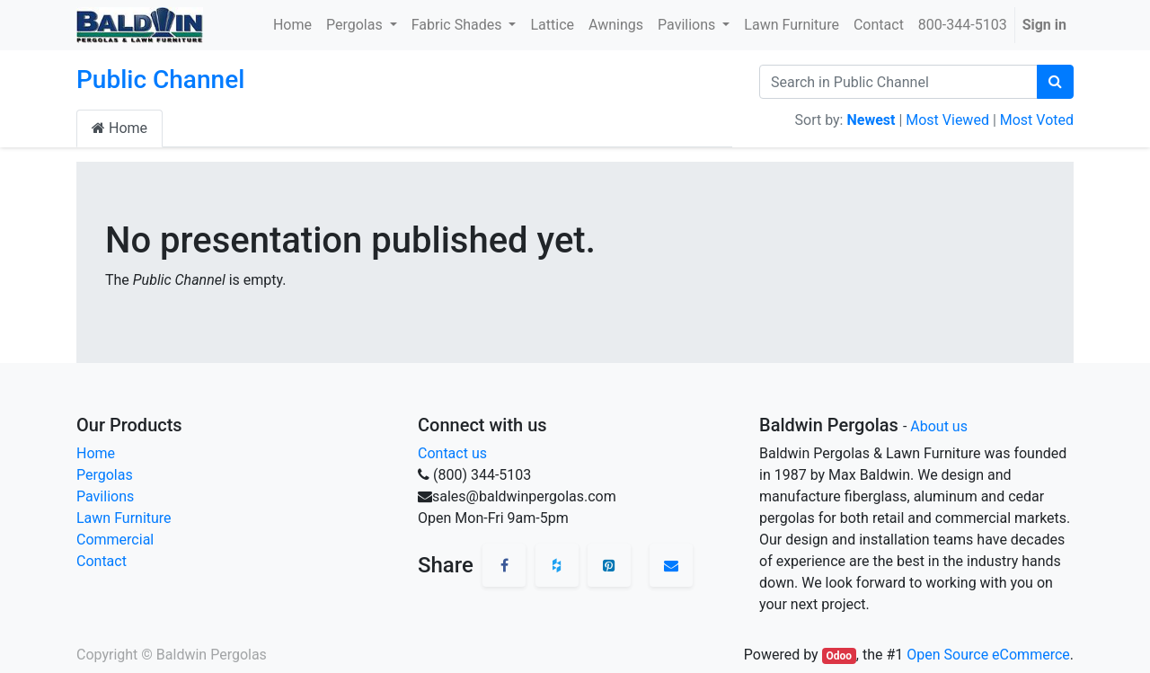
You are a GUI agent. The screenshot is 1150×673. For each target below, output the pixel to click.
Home (119, 128)
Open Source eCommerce (988, 654)
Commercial (115, 539)
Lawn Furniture (124, 518)
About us (939, 426)
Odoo (839, 656)
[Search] (1055, 82)
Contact (101, 561)
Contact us (452, 453)
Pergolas (104, 474)
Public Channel (160, 79)
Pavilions (105, 496)
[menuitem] (292, 25)
